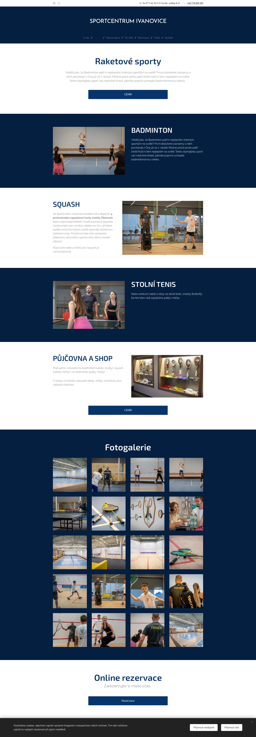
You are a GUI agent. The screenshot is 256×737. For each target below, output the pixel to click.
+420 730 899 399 (195, 3)
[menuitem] (84, 38)
